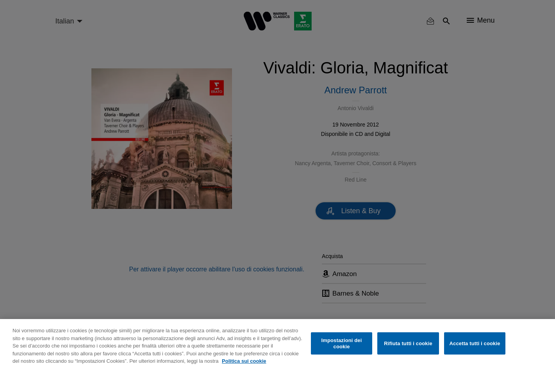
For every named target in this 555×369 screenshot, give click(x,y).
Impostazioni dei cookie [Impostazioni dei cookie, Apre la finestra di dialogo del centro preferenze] (341, 343)
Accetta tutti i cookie (475, 343)
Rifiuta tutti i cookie (408, 343)
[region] (277, 344)
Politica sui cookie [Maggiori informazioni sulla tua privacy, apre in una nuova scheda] (244, 361)
